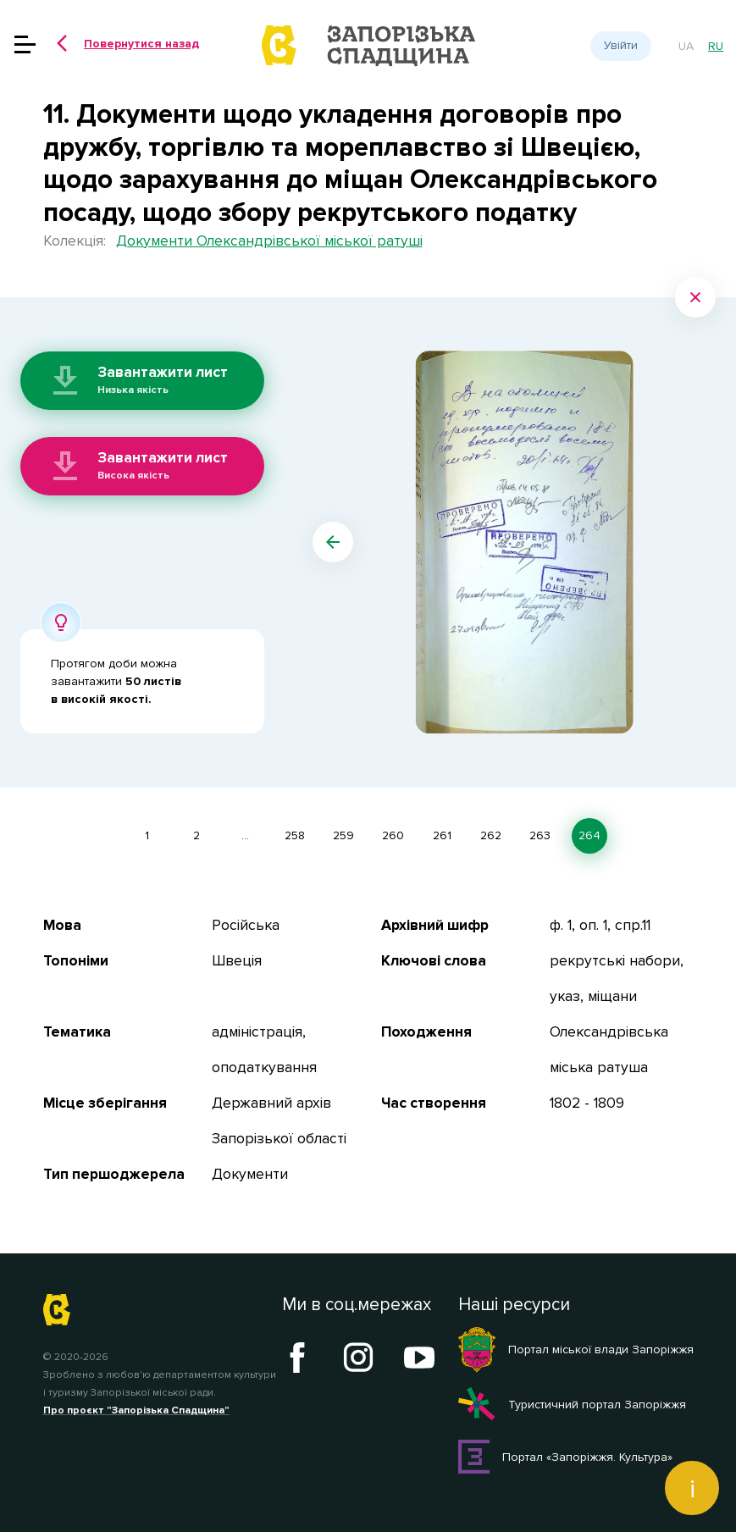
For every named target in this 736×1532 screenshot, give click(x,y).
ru (715, 46)
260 (393, 835)
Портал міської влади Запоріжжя (576, 1350)
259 (343, 835)
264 (589, 835)
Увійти (621, 45)
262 (490, 835)
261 (442, 835)
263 (540, 835)
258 (295, 835)
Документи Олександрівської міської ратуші (269, 241)
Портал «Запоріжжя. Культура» (565, 1457)
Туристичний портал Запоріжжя (572, 1404)
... (245, 835)
